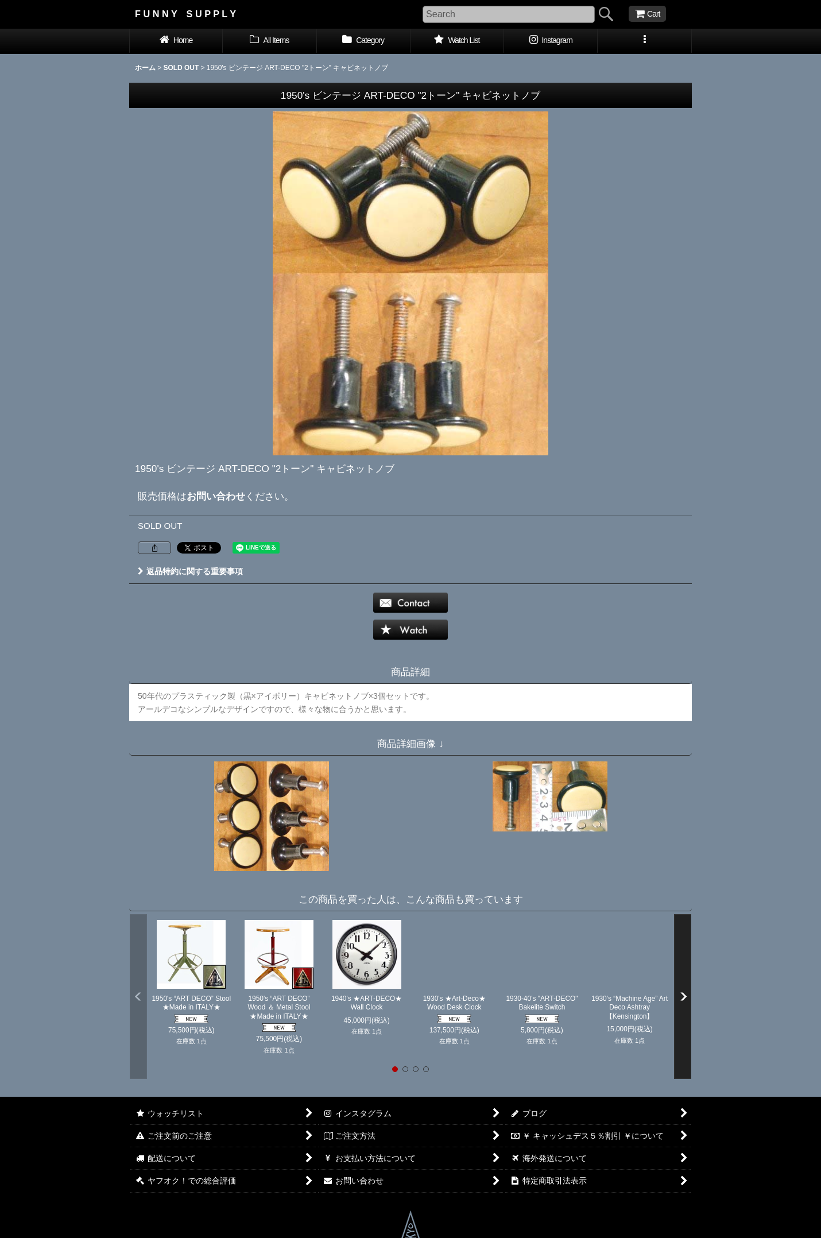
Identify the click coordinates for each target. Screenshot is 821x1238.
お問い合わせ (216, 496)
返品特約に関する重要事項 (190, 571)
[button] (644, 41)
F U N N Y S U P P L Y (185, 14)
